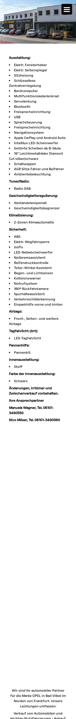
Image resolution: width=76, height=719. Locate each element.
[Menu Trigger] (66, 9)
